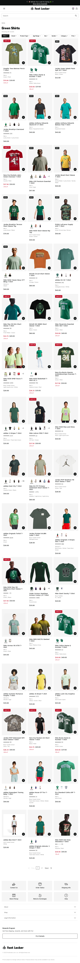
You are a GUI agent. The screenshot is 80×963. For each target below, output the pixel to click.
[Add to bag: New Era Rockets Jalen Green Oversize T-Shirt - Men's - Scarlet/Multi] (23, 169)
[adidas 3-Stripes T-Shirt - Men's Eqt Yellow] (18, 428)
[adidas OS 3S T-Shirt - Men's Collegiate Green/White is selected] (57, 275)
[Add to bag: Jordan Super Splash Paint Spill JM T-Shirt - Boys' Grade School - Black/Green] (75, 62)
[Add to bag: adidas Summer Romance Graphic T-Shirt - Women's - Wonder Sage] (23, 688)
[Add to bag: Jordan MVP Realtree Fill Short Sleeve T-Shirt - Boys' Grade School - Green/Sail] (75, 474)
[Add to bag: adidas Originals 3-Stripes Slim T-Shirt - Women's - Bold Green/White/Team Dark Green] (75, 527)
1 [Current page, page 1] (37, 868)
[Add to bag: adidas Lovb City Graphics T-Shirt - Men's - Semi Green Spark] (75, 688)
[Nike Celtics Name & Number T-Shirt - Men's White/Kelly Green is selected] (31, 70)
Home (3, 23)
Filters (5, 36)
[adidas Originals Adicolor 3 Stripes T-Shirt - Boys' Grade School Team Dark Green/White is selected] (31, 841)
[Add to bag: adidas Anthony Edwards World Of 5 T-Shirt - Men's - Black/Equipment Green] (49, 117)
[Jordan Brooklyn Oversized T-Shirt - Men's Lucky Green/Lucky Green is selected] (5, 124)
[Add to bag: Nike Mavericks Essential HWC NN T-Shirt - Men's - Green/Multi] (75, 318)
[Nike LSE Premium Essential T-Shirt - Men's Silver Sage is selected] (31, 176)
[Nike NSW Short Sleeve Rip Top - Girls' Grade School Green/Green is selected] (31, 226)
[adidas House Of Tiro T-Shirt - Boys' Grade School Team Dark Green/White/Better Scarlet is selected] (31, 787)
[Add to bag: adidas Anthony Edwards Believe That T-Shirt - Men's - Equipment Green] (75, 117)
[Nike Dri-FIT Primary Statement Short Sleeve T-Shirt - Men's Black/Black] (40, 481)
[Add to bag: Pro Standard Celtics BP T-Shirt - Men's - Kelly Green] (75, 780)
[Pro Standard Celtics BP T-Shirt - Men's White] (61, 787)
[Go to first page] (29, 868)
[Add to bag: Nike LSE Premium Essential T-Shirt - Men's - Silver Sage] (49, 169)
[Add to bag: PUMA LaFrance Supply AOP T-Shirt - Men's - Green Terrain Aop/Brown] (75, 218)
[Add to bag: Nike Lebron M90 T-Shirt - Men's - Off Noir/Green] (49, 421)
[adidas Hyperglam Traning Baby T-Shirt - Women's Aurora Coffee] (14, 787)
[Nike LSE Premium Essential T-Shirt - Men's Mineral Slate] (40, 176)
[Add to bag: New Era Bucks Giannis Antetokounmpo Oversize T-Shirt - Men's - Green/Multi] (75, 366)
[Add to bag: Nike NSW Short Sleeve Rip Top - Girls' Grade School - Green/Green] (49, 218)
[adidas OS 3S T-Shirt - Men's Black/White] (61, 275)
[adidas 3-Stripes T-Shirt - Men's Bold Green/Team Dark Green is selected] (5, 428)
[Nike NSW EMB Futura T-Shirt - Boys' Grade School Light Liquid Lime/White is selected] (5, 373)
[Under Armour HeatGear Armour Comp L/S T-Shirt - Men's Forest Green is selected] (31, 588)
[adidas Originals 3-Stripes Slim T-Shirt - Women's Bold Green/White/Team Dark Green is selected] (57, 535)
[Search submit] (76, 15)
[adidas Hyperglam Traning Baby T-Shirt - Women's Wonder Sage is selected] (5, 787)
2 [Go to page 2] (41, 868)
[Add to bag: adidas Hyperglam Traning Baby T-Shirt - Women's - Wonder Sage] (23, 780)
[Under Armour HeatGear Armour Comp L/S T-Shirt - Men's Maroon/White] (40, 588)
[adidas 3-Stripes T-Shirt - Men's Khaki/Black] (14, 428)
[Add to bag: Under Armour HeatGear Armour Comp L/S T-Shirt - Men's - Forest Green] (49, 581)
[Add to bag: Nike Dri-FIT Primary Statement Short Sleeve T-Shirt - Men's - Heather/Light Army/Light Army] (49, 474)
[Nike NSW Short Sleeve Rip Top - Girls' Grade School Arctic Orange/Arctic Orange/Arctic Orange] (35, 226)
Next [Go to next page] (47, 868)
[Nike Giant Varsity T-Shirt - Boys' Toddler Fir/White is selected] (57, 588)
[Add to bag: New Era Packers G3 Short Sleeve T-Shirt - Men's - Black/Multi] (49, 732)
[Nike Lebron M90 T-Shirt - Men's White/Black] (44, 428)
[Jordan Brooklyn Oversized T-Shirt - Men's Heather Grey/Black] (18, 124)
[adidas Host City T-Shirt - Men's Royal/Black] (14, 481)
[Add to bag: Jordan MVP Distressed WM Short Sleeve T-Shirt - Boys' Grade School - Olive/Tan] (23, 732)
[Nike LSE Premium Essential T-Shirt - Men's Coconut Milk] (35, 176)
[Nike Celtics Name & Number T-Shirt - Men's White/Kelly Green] (35, 70)
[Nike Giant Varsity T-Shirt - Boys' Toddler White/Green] (61, 588)
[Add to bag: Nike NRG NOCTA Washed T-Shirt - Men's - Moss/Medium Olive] (49, 633)
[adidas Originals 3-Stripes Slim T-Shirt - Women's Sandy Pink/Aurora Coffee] (66, 535)
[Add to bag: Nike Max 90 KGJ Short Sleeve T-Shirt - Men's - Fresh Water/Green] (23, 318)
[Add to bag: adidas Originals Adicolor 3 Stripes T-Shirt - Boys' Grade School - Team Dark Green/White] (49, 834)
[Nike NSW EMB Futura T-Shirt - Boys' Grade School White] (14, 373)
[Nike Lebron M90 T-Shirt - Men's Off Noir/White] (40, 428)
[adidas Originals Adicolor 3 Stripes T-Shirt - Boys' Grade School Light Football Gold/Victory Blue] (35, 841)
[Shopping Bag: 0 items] (77, 8)
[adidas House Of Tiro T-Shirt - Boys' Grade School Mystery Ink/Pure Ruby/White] (35, 787)
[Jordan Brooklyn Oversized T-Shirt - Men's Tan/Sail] (10, 124)
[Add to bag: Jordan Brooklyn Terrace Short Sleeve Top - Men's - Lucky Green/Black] (23, 218)
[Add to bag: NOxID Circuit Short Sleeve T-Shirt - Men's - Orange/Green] (49, 268)
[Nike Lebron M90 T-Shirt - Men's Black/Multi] (35, 428)
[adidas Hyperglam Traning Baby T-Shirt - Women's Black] (10, 787)
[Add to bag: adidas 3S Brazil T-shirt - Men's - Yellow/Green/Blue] (49, 688)
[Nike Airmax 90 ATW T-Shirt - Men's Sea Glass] (10, 640)
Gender (54, 36)
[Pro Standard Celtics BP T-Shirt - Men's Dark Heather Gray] (66, 787)
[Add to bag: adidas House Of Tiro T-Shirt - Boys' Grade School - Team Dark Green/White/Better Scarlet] (49, 780)
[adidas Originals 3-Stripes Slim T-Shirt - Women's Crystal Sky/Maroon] (61, 535)
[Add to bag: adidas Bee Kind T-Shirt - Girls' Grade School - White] (23, 834)
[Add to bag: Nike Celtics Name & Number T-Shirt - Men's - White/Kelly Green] (49, 62)
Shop (40, 912)
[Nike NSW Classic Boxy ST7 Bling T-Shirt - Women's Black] (10, 275)
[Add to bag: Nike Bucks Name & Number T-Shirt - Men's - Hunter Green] (75, 732)
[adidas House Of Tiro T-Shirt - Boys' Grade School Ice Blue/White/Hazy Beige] (40, 787)
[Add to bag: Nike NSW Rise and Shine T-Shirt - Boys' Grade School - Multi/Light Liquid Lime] (75, 421)
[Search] (40, 15)
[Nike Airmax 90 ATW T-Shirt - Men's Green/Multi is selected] (5, 640)
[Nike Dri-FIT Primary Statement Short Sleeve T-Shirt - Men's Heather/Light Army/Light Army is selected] (31, 481)
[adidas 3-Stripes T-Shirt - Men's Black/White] (10, 428)
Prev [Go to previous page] (33, 868)
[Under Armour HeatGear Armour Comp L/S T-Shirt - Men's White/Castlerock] (44, 588)
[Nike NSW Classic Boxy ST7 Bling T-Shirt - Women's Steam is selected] (5, 275)
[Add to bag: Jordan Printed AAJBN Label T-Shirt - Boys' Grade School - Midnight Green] (49, 527)
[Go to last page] (51, 868)
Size (46, 36)
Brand (14, 36)
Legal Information (40, 918)
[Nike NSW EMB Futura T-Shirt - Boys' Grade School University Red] (18, 373)
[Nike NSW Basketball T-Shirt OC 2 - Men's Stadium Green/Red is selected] (31, 373)
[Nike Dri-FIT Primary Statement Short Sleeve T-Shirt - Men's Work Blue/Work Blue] (44, 481)
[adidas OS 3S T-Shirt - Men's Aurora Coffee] (70, 275)
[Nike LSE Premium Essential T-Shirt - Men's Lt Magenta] (44, 176)
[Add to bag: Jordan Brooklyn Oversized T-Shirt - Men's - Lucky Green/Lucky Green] (23, 117)
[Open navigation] (4, 8)
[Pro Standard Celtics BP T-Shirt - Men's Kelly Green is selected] (57, 787)
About (40, 907)
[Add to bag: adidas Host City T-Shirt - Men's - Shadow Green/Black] (23, 474)
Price (73, 36)
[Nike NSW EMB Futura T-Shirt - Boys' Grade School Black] (10, 373)
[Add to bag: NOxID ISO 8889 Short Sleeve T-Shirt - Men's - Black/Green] (49, 318)
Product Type (24, 36)
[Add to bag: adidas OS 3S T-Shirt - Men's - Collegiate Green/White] (75, 268)
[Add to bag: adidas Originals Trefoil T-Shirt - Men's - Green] (23, 527)
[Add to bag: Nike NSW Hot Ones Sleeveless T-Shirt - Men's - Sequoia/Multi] (75, 834)
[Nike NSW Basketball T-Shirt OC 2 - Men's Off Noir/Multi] (35, 373)
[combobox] (40, 15)
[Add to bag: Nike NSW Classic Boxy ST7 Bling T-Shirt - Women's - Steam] (23, 268)
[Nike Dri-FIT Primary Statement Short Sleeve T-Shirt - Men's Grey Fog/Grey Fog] (35, 481)
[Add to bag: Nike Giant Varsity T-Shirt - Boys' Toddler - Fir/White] (75, 581)
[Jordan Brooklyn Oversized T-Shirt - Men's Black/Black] (14, 124)
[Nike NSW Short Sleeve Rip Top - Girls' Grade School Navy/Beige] (40, 226)
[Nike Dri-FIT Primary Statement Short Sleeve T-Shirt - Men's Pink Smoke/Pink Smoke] (48, 481)
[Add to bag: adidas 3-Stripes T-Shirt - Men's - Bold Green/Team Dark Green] (23, 421)
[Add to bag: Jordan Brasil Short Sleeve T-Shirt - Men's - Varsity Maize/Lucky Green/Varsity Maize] (75, 169)
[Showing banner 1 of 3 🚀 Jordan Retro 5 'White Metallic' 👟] (40, 2)
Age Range (37, 36)
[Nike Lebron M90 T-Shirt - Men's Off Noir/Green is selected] (31, 428)
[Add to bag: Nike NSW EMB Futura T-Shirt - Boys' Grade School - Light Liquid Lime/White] (23, 366)
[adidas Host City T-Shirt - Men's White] (10, 481)
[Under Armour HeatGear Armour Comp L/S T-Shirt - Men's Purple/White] (35, 588)
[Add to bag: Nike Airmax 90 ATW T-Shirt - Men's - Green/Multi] (23, 633)
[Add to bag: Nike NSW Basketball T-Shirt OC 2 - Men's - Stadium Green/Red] (49, 366)
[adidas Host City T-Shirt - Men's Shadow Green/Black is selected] (5, 481)
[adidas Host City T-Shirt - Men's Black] (18, 481)
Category (64, 36)
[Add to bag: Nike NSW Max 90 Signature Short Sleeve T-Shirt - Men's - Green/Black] (23, 581)
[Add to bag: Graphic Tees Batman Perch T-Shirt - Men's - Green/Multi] (23, 62)
